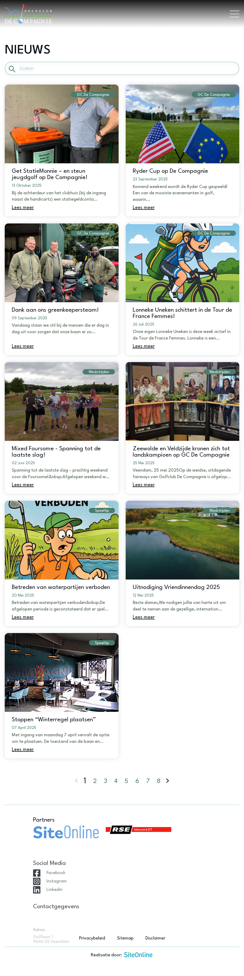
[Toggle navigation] (234, 14)
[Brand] (115, 14)
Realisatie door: (122, 954)
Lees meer (23, 207)
